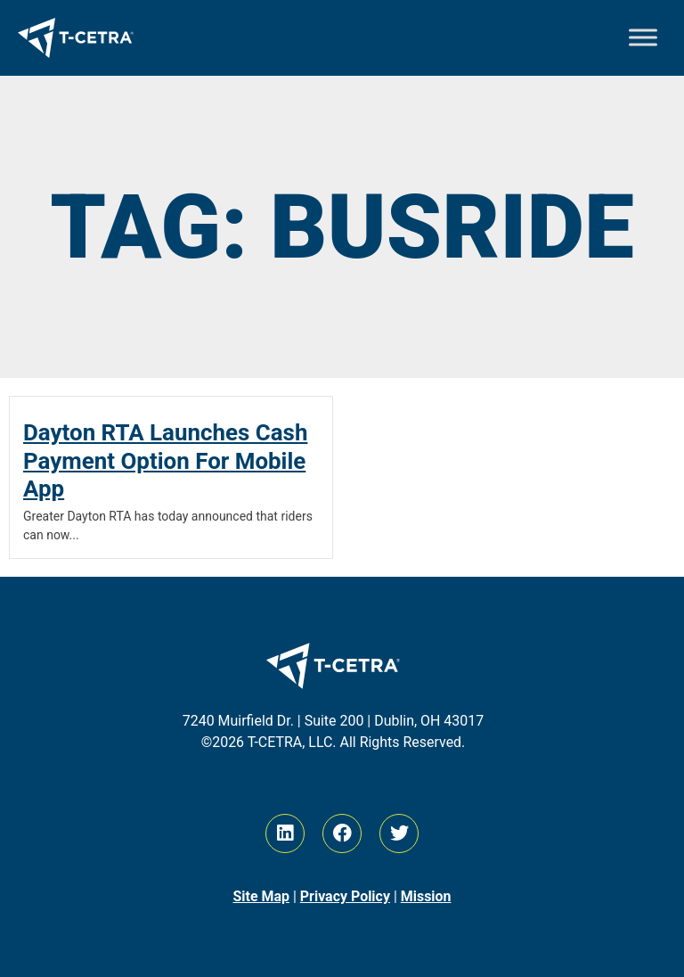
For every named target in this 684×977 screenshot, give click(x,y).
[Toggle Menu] (643, 37)
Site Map (260, 896)
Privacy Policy (345, 896)
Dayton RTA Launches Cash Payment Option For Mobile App (165, 460)
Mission (426, 896)
